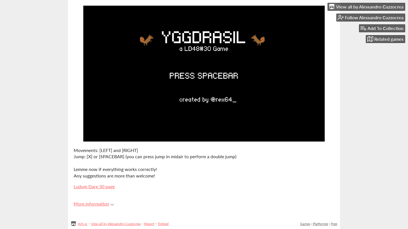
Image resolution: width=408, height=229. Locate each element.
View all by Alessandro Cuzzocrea (116, 224)
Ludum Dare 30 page (94, 186)
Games (305, 224)
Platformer (320, 224)
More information (94, 203)
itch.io (82, 224)
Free (334, 224)
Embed (163, 224)
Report (149, 224)
